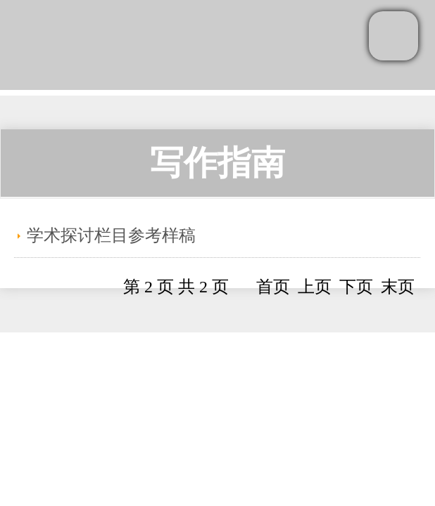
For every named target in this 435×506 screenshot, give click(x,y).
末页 (398, 287)
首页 (273, 287)
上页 (315, 287)
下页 (356, 287)
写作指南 (217, 162)
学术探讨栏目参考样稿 (111, 235)
